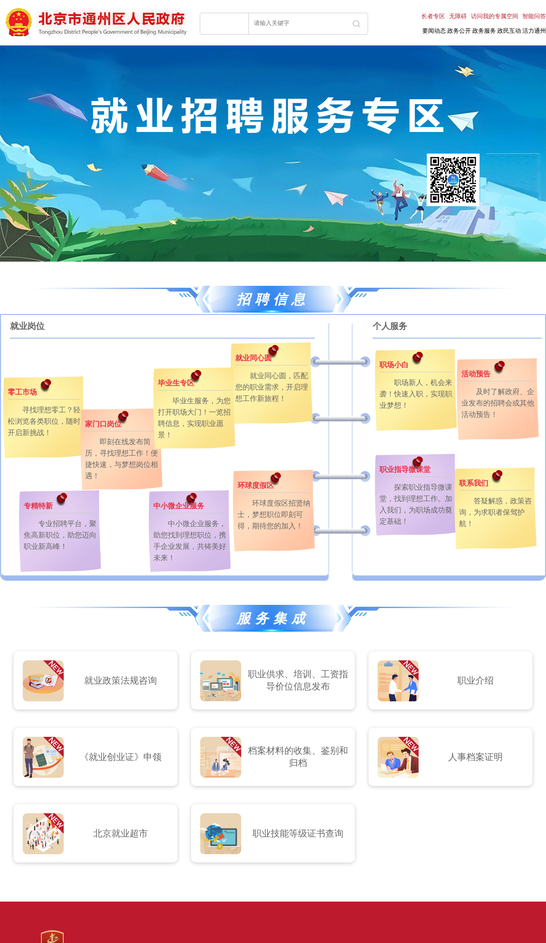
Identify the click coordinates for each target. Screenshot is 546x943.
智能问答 (534, 16)
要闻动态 (434, 30)
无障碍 (458, 16)
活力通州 (534, 30)
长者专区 (433, 16)
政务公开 (459, 30)
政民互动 (509, 30)
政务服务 (484, 30)
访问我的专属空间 (494, 16)
